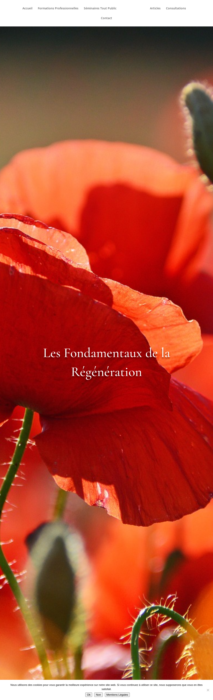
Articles (154, 8)
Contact (106, 18)
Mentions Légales (117, 694)
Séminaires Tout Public (101, 8)
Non (98, 694)
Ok (88, 694)
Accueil (28, 8)
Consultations (175, 8)
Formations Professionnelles (59, 8)
